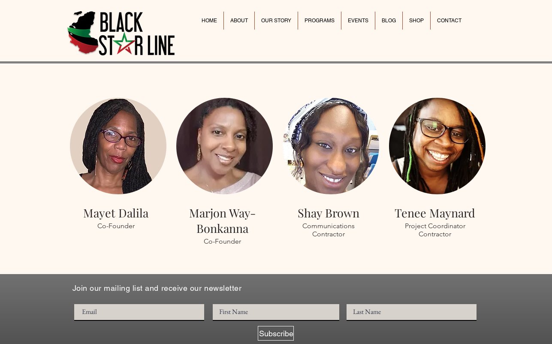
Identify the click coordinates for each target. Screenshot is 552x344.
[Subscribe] (276, 333)
